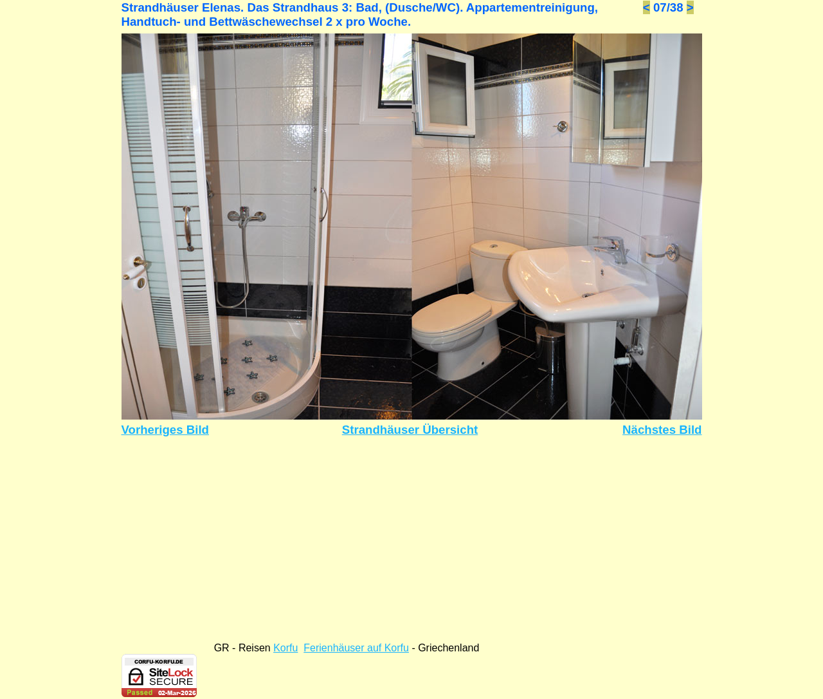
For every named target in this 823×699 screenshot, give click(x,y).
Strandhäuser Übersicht (410, 429)
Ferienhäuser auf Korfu (356, 647)
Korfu (285, 647)
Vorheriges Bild (166, 429)
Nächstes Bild (661, 429)
